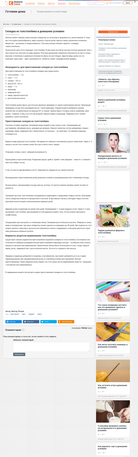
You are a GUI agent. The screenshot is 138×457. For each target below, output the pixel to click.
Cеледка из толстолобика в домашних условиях (40, 24)
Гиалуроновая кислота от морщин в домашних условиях (112, 157)
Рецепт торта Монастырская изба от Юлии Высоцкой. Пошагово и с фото (111, 61)
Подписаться (113, 32)
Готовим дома (15, 11)
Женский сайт (102, 241)
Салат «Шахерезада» (106, 44)
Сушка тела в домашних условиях (109, 119)
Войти (128, 3)
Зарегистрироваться (116, 3)
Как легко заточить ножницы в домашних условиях (113, 345)
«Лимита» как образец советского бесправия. (109, 80)
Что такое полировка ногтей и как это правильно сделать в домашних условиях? (112, 307)
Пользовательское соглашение (109, 71)
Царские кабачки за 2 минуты (109, 66)
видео (31, 314)
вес (23, 314)
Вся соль (6, 24)
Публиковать (19, 354)
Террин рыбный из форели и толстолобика (111, 231)
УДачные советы (103, 318)
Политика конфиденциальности (110, 73)
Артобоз (100, 90)
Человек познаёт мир (105, 355)
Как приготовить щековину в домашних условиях (109, 55)
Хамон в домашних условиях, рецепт (112, 101)
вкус (40, 314)
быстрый (15, 314)
